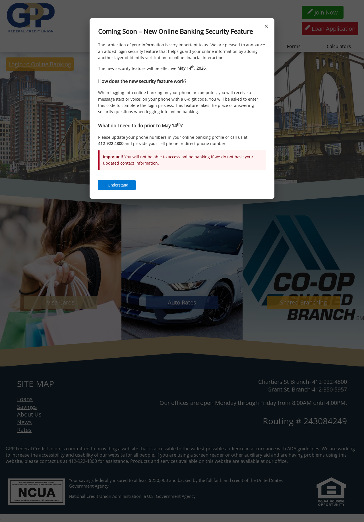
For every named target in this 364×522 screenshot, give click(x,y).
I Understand (117, 185)
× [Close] (266, 26)
